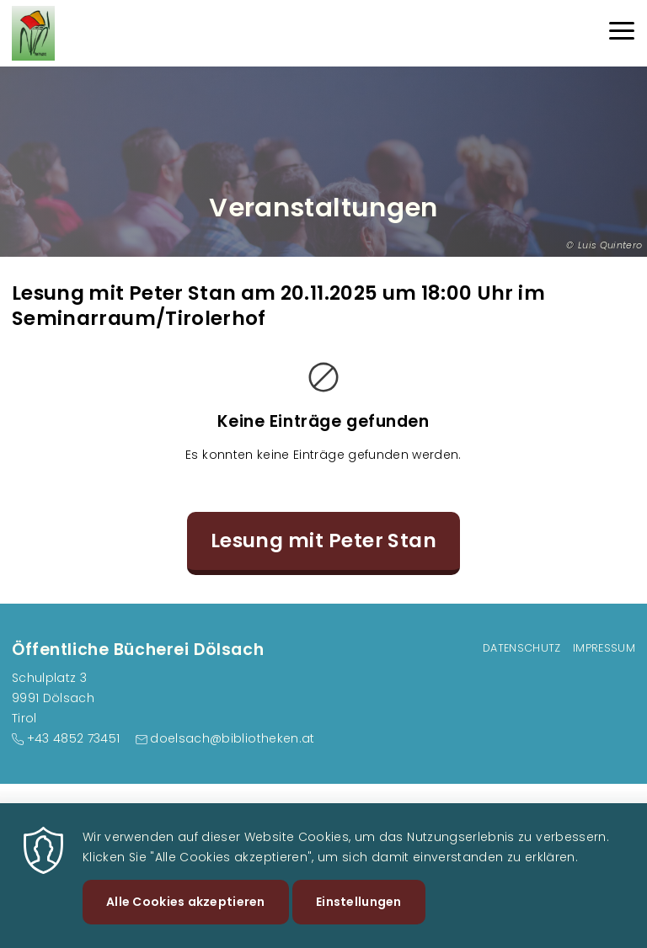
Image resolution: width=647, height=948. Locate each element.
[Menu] (621, 33)
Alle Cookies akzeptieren (185, 912)
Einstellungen (359, 912)
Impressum (604, 648)
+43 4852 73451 (73, 738)
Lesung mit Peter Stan (324, 540)
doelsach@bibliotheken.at (232, 738)
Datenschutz (522, 648)
